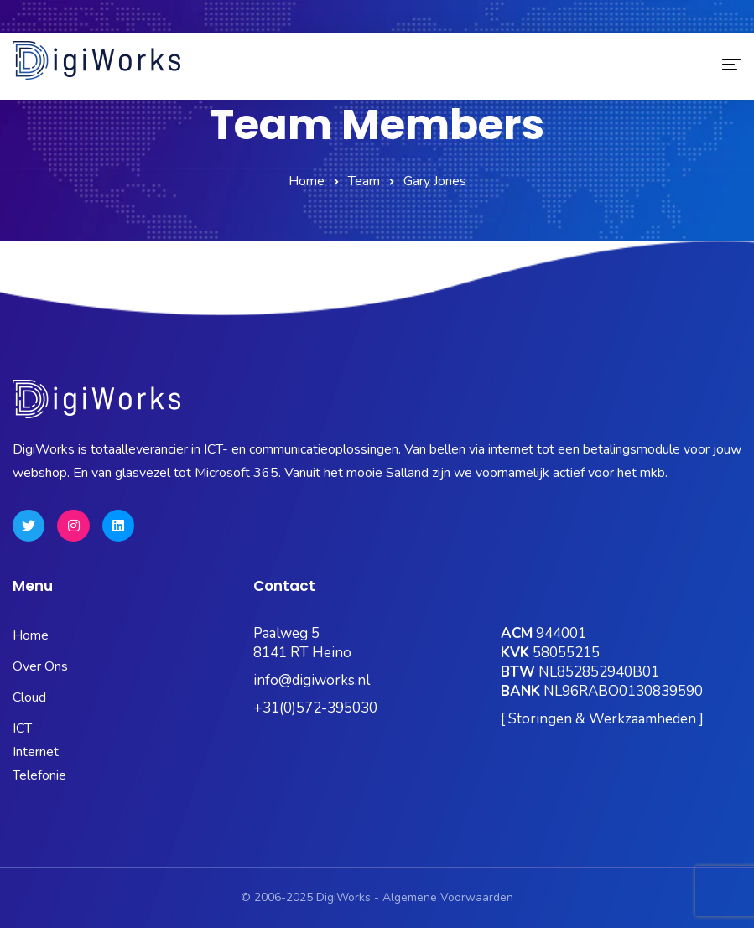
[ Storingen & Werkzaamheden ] (602, 718)
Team (364, 181)
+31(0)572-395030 (315, 708)
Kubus (406, 21)
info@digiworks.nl (311, 680)
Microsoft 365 (322, 21)
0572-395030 (65, 20)
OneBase (479, 21)
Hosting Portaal (576, 21)
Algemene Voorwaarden (447, 897)
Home (307, 181)
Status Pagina (216, 21)
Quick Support (688, 21)
